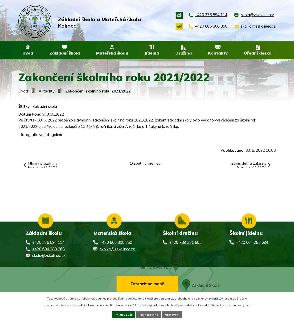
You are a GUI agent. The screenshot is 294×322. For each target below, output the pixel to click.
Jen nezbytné (148, 314)
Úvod (23, 91)
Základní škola (44, 106)
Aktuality (47, 91)
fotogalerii (53, 134)
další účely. (240, 298)
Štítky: (24, 106)
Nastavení (172, 314)
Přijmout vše (124, 314)
